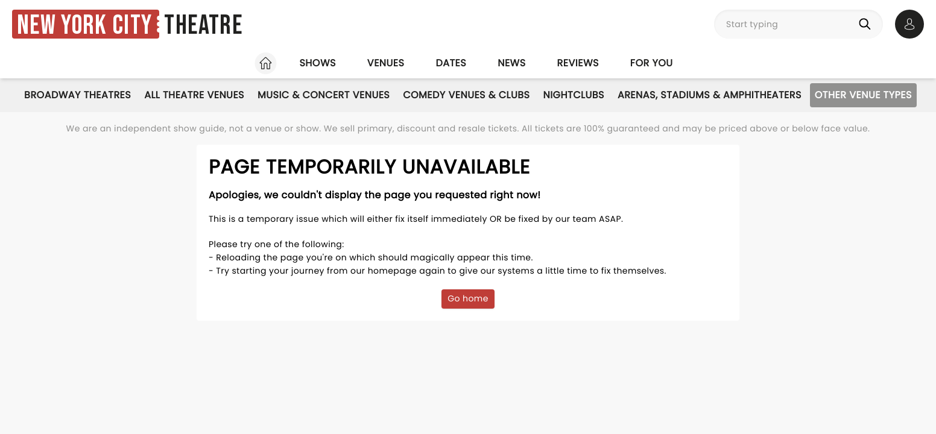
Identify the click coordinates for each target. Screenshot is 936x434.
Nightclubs (573, 95)
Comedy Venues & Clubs (466, 95)
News (511, 63)
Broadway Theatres (77, 95)
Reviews (578, 63)
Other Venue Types (863, 95)
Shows (317, 63)
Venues (386, 63)
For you (651, 63)
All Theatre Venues (194, 95)
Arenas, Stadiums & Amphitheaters (710, 95)
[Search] (867, 24)
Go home (468, 298)
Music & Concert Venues (324, 95)
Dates (450, 63)
